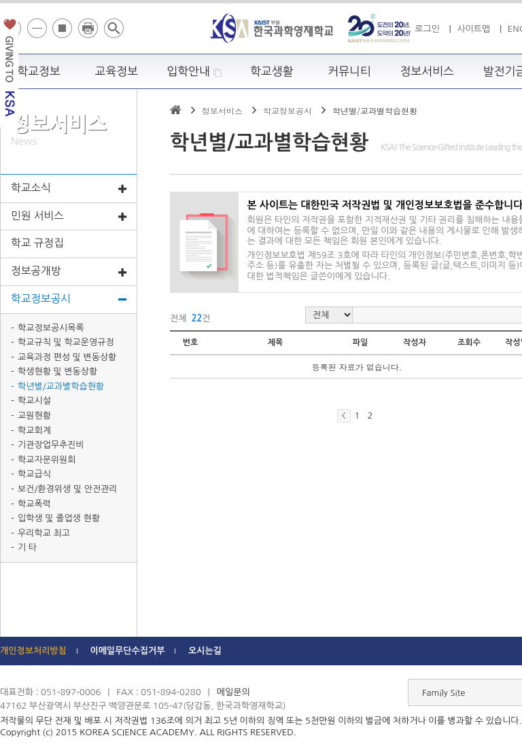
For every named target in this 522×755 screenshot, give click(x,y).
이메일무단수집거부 (127, 650)
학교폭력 (34, 503)
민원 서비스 (68, 217)
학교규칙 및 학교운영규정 (66, 342)
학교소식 (68, 189)
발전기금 (9, 70)
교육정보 (117, 71)
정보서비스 (427, 71)
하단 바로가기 (0, 0)
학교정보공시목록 (51, 327)
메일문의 (233, 692)
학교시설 (34, 400)
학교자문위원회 (47, 459)
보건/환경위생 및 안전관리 (68, 489)
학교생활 (272, 71)
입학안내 (194, 71)
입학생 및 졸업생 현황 (59, 518)
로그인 (427, 28)
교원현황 (34, 415)
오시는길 (205, 650)
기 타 (27, 547)
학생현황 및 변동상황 (57, 371)
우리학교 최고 (44, 533)
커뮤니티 (349, 71)
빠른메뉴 (513, 192)
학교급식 (34, 474)
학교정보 (38, 71)
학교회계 (34, 430)
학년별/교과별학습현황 (61, 386)
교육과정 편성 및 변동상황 (67, 357)
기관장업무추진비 (51, 444)
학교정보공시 (68, 300)
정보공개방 (68, 272)
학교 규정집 (37, 243)
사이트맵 (473, 28)
